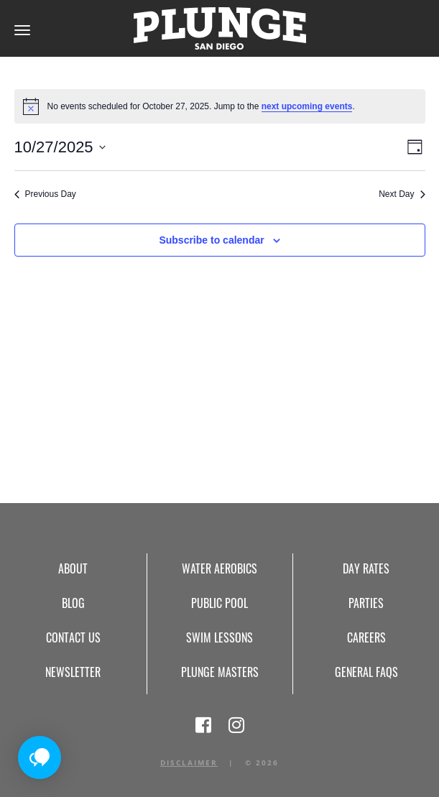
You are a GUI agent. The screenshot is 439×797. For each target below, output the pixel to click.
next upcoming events (307, 106)
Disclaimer (189, 762)
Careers (366, 637)
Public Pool (219, 603)
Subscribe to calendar (211, 240)
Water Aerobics (219, 568)
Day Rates (366, 568)
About (73, 568)
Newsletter (73, 672)
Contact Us (73, 637)
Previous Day (45, 194)
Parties (366, 603)
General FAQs (366, 672)
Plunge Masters (220, 672)
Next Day (402, 194)
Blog (73, 603)
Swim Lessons (219, 637)
